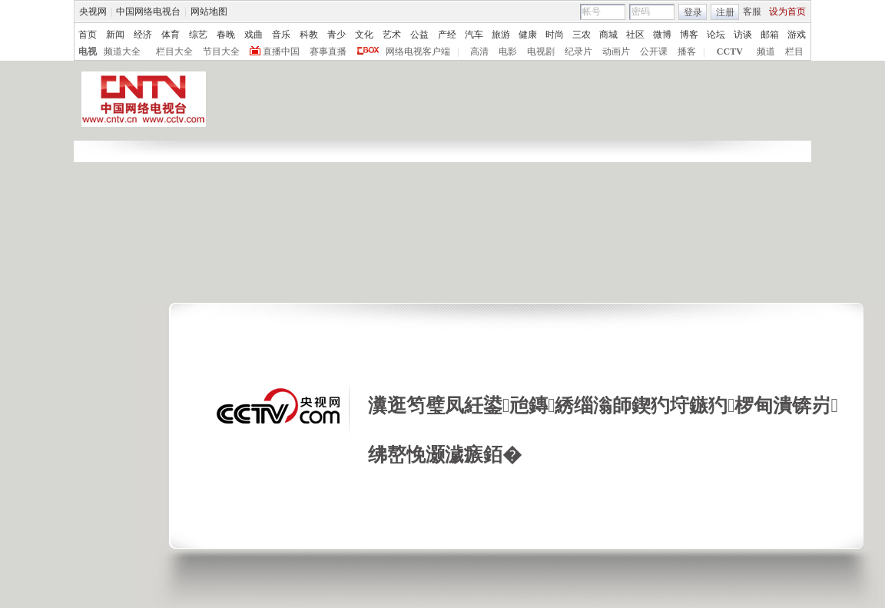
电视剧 (541, 51)
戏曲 (253, 34)
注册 (725, 12)
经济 (143, 34)
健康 (528, 34)
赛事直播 (328, 51)
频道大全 (122, 51)
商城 (608, 34)
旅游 (501, 34)
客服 (752, 11)
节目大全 (221, 51)
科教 (309, 34)
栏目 (794, 51)
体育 (170, 34)
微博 (662, 34)
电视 (87, 51)
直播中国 (281, 51)
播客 (687, 51)
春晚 (226, 34)
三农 (581, 34)
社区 (635, 34)
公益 (419, 34)
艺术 (392, 34)
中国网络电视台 (148, 11)
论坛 (716, 34)
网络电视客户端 (418, 51)
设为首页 (787, 11)
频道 (766, 51)
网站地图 (209, 11)
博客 (689, 34)
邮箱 (770, 34)
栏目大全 (174, 51)
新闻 (115, 34)
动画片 (616, 51)
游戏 (796, 34)
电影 (508, 51)
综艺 (198, 34)
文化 (364, 34)
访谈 (743, 34)
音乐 (281, 34)
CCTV (730, 51)
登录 (693, 12)
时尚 (554, 34)
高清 (479, 51)
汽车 (474, 34)
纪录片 (578, 51)
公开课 (654, 51)
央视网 (93, 11)
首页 (87, 34)
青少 (336, 34)
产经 (447, 34)
